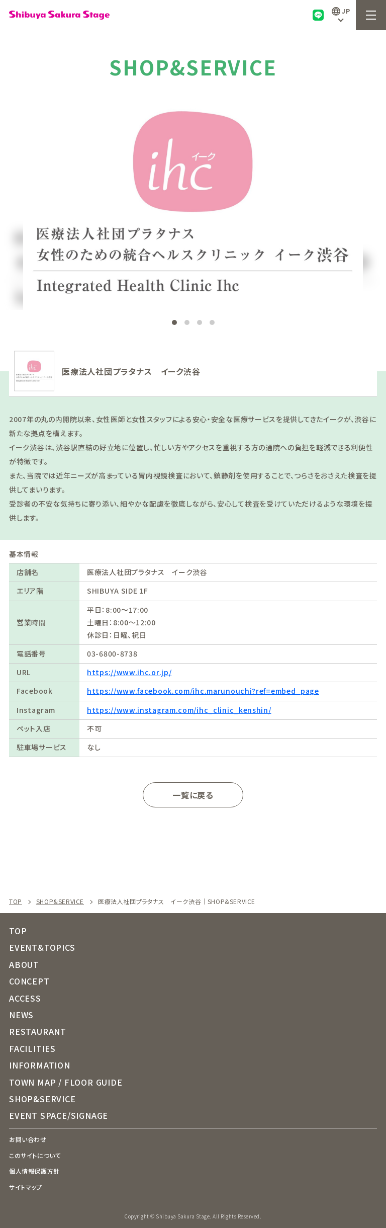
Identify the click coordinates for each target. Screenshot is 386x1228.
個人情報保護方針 (34, 1171)
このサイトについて (35, 1155)
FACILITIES (32, 1048)
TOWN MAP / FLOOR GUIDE (66, 1082)
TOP (15, 901)
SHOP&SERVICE (60, 901)
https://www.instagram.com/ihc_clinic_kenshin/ (179, 710)
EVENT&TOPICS (42, 947)
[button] (289, 180)
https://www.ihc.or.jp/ (129, 672)
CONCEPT (29, 981)
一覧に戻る (193, 795)
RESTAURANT (37, 1031)
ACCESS (25, 998)
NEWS (21, 1015)
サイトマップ (25, 1187)
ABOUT (24, 964)
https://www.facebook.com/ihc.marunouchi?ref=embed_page (203, 691)
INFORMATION (39, 1065)
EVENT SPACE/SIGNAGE (58, 1115)
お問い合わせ (28, 1139)
